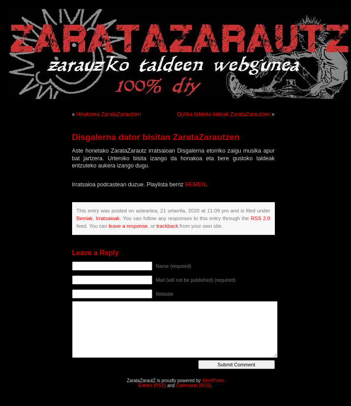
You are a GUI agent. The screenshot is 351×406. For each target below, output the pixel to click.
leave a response (128, 226)
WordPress (213, 380)
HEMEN (195, 184)
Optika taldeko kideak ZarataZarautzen (223, 114)
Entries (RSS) (152, 385)
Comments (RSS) (193, 385)
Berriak (85, 218)
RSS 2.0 (260, 218)
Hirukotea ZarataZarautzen (109, 114)
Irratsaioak (108, 218)
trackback (167, 226)
